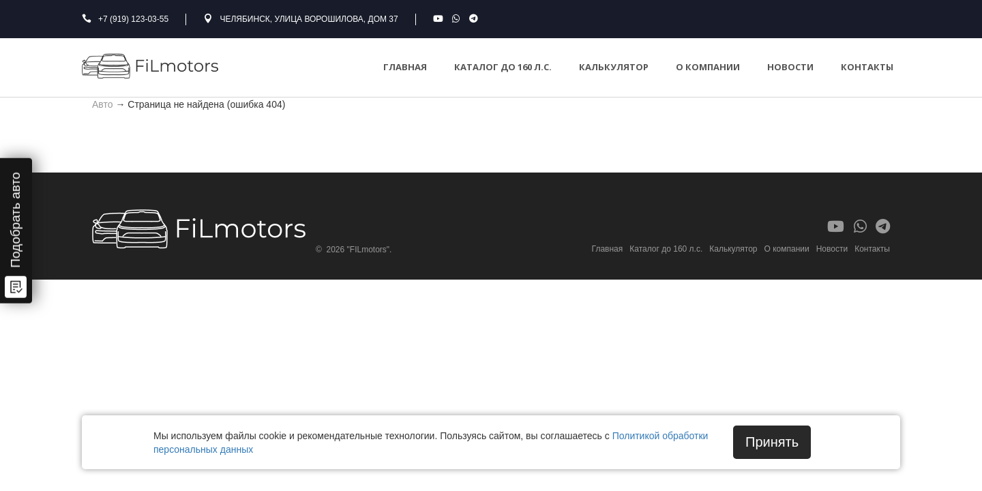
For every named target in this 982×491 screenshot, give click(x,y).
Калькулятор (614, 67)
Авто (102, 103)
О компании (708, 67)
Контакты (867, 67)
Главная (405, 67)
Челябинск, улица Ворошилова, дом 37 (309, 19)
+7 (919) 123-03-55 (133, 19)
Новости (790, 67)
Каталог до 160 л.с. (503, 67)
